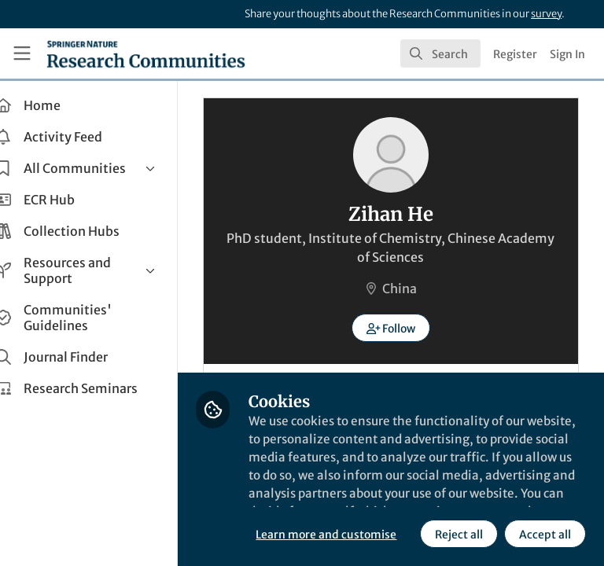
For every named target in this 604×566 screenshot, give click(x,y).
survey (546, 13)
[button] (403, 328)
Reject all (318, 534)
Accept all (404, 534)
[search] (440, 53)
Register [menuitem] (515, 54)
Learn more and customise (350, 499)
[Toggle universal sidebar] (22, 53)
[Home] (146, 53)
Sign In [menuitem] (567, 54)
